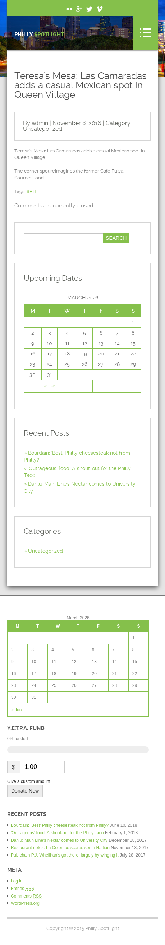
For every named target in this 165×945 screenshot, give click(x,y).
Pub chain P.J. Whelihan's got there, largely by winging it (65, 855)
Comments (26, 896)
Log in (17, 881)
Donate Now (25, 791)
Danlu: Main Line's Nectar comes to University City (59, 840)
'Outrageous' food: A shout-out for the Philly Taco (57, 832)
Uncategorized (42, 128)
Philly (39, 34)
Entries (22, 888)
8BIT (32, 191)
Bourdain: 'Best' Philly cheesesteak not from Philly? (60, 825)
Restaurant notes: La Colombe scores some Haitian (60, 847)
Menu (145, 33)
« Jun (50, 386)
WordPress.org (25, 903)
